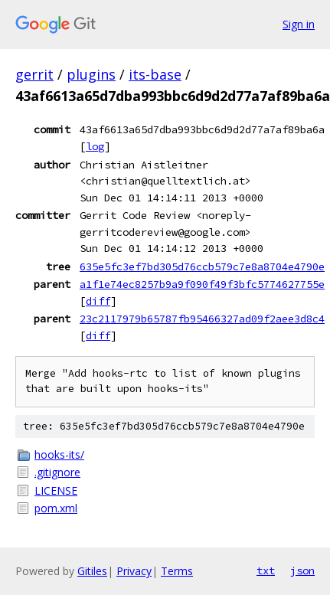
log (95, 146)
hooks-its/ (59, 454)
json (302, 570)
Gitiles (92, 571)
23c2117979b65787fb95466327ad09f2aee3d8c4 (202, 318)
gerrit (34, 74)
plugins (91, 74)
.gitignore (57, 472)
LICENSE (55, 490)
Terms (177, 571)
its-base (155, 74)
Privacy (134, 571)
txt (265, 570)
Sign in (299, 24)
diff (98, 301)
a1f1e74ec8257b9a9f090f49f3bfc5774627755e (202, 284)
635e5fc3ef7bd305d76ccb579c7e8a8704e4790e (202, 266)
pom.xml (55, 508)
